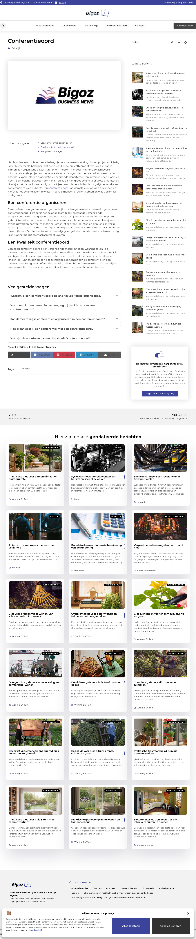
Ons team (111, 888)
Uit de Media (69, 25)
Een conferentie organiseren (56, 142)
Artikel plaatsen (167, 888)
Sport (118, 448)
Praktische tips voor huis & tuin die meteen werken (155, 752)
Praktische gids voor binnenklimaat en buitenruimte (33, 478)
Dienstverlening (175, 791)
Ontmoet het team (117, 25)
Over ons (97, 888)
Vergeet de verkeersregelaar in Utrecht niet (158, 546)
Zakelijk (16, 48)
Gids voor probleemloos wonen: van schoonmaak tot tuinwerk (31, 615)
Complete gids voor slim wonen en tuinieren (155, 683)
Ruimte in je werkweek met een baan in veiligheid (34, 546)
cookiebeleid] (35, 930)
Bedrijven (116, 516)
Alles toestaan (131, 926)
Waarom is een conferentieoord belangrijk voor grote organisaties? (64, 296)
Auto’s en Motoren (174, 516)
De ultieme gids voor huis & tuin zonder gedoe (96, 683)
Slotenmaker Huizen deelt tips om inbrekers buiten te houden (155, 820)
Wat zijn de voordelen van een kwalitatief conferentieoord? (64, 339)
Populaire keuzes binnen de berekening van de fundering (96, 546)
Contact (140, 25)
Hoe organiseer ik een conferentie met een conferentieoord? (64, 329)
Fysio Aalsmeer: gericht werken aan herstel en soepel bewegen (93, 478)
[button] (188, 913)
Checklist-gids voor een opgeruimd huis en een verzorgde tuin (34, 752)
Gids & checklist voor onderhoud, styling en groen (159, 615)
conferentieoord (58, 188)
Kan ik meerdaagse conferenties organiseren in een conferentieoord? (64, 319)
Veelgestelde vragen (51, 151)
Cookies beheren (171, 926)
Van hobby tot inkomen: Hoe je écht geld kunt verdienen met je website (108, 897)
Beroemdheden (129, 888)
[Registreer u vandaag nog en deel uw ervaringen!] (159, 354)
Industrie (179, 448)
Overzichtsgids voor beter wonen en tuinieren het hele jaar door (94, 615)
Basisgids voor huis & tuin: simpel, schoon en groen (92, 752)
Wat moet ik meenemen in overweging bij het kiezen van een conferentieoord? (64, 307)
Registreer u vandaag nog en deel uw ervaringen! (159, 365)
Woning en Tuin (50, 448)
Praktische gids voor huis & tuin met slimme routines (31, 820)
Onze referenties (44, 25)
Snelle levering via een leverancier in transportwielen (157, 478)
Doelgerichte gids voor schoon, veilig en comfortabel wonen (34, 683)
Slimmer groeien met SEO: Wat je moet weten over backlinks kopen (119, 893)
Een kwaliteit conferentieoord (57, 147)
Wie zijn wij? (91, 25)
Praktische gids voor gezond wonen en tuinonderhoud (95, 820)
